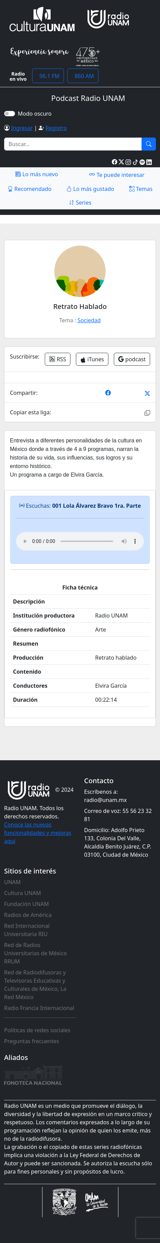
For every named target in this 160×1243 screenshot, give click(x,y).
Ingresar (22, 128)
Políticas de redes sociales (37, 1030)
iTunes (92, 359)
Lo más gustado (90, 189)
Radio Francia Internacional (39, 1008)
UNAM (12, 882)
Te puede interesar (116, 174)
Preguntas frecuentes (31, 1041)
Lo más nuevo (36, 174)
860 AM (83, 76)
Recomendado (30, 189)
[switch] (9, 113)
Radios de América (28, 915)
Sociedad (89, 320)
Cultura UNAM (22, 893)
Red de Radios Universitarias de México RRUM (35, 953)
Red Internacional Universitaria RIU (27, 930)
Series (80, 202)
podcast (132, 359)
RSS (57, 359)
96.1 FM (48, 76)
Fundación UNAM (26, 904)
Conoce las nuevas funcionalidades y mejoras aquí (37, 833)
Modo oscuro (36, 113)
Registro (56, 128)
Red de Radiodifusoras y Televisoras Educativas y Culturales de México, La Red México (35, 985)
